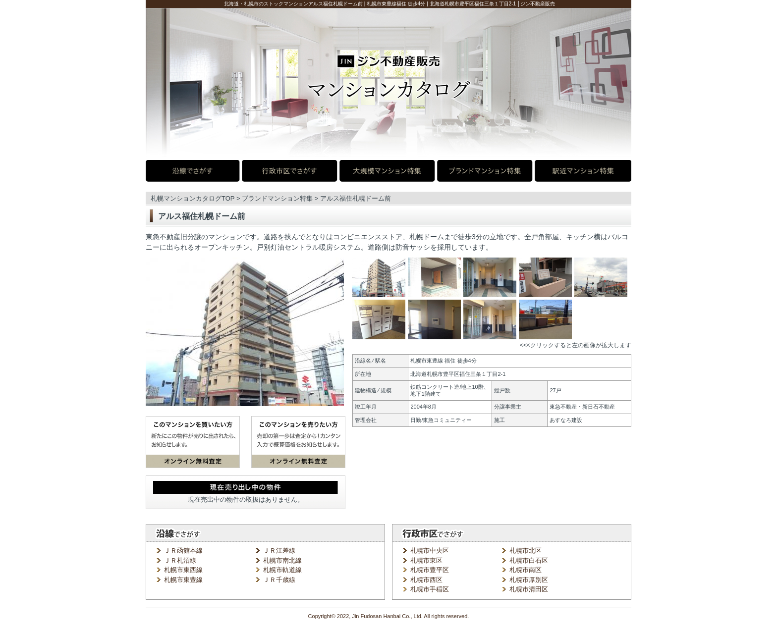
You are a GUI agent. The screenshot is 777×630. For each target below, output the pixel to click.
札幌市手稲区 (429, 589)
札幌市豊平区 (429, 570)
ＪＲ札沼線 (180, 560)
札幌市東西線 (183, 570)
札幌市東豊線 (183, 579)
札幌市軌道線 (282, 570)
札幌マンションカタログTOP (192, 198)
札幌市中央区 (429, 550)
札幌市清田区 (528, 589)
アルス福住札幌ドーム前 (355, 198)
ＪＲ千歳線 (279, 579)
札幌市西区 (426, 579)
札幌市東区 (426, 560)
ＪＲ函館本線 (183, 550)
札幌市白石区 (528, 560)
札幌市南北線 (282, 560)
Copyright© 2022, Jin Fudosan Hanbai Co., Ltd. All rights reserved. (388, 616)
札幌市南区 (525, 570)
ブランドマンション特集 (277, 198)
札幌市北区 (525, 550)
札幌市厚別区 (528, 579)
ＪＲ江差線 (279, 550)
